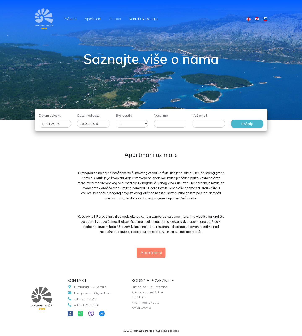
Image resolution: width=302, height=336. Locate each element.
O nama (115, 19)
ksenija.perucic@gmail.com (90, 293)
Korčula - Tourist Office (147, 292)
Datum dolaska (50, 115)
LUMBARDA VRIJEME (227, 298)
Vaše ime (161, 115)
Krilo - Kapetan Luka (145, 302)
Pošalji (247, 123)
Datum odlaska (88, 115)
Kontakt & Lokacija (143, 19)
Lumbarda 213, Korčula (87, 287)
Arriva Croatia (141, 308)
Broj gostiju (124, 115)
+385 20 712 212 (82, 299)
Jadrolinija (138, 297)
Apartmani (93, 19)
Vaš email (200, 115)
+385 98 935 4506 (83, 305)
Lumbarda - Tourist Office (149, 287)
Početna (70, 19)
